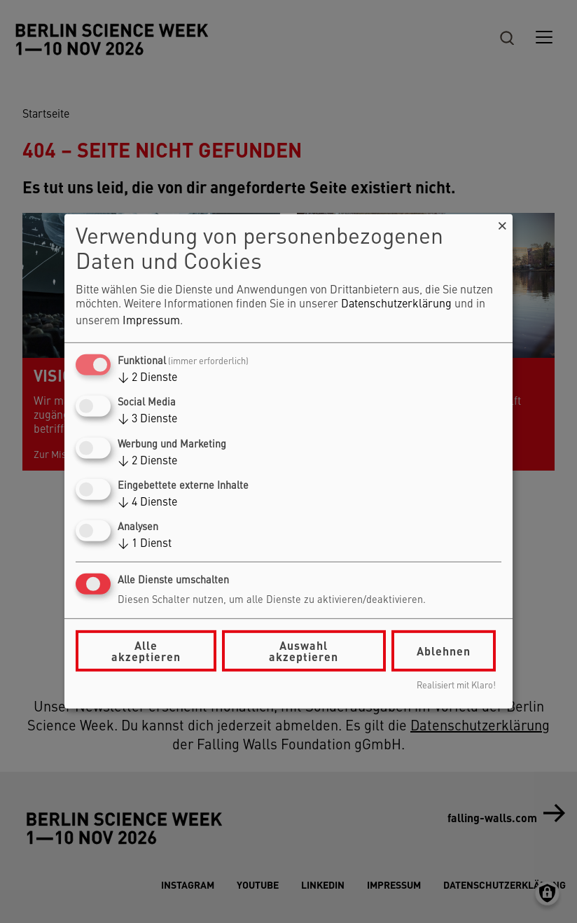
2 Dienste (147, 378)
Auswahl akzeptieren (303, 651)
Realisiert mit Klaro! (456, 685)
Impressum (151, 321)
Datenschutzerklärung (396, 304)
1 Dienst (145, 544)
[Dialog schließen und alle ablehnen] (502, 223)
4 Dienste (147, 503)
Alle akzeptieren (146, 651)
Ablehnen (444, 651)
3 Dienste (147, 419)
